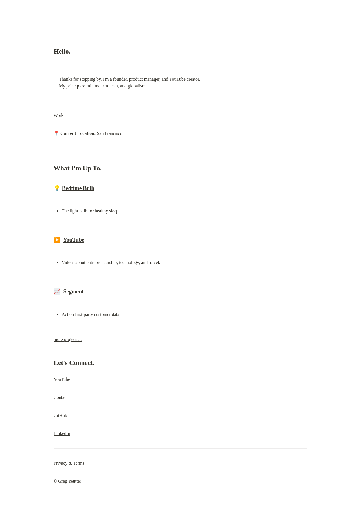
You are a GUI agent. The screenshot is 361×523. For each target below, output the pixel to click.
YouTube (73, 240)
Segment (73, 291)
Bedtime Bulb (78, 188)
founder (120, 79)
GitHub (60, 415)
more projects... (68, 339)
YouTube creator (184, 79)
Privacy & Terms (69, 463)
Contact (61, 397)
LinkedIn (62, 433)
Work (58, 115)
